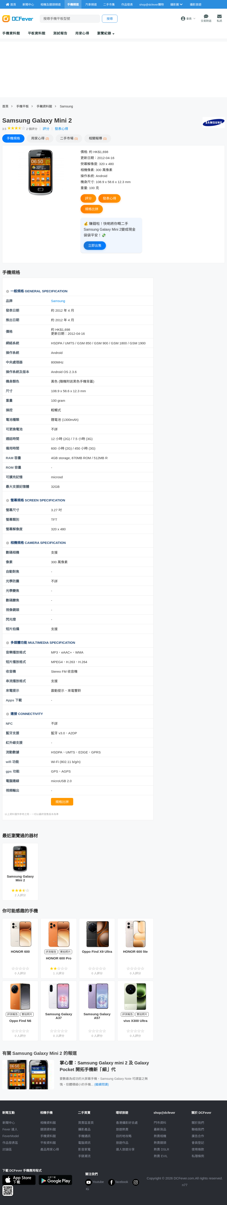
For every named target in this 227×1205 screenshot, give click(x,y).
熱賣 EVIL (161, 1156)
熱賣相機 (160, 1136)
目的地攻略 (124, 1136)
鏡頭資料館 (48, 1129)
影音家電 (84, 1149)
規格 (13, 138)
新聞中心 (8, 1122)
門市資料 (160, 1122)
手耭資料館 (44, 106)
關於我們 (198, 1122)
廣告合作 (198, 1136)
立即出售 (94, 245)
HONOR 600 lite (135, 951)
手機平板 (22, 106)
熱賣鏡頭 (160, 1142)
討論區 (7, 1149)
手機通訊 (84, 1136)
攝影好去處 (127, 1122)
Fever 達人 (10, 1129)
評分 (46, 129)
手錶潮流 (84, 1156)
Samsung (66, 106)
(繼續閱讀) (101, 1084)
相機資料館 (48, 1122)
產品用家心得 (49, 1149)
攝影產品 (84, 1129)
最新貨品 (160, 1129)
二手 (69, 138)
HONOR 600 (20, 951)
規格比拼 (91, 209)
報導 (98, 138)
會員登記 (198, 1142)
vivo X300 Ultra (136, 1021)
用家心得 (82, 33)
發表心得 (61, 129)
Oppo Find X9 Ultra (97, 951)
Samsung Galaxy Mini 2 (20, 878)
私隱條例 (198, 1156)
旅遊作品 (122, 1142)
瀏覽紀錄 (106, 33)
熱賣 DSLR (161, 1149)
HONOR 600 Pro (58, 958)
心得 (40, 138)
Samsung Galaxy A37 (58, 1016)
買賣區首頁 (86, 1122)
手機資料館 (11, 33)
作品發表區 (10, 1142)
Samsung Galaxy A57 (97, 1016)
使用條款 (198, 1149)
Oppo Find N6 (20, 1021)
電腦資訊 (84, 1142)
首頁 (5, 106)
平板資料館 (37, 33)
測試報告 (60, 33)
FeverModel (10, 1136)
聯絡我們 (198, 1129)
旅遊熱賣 (122, 1129)
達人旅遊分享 (125, 1149)
